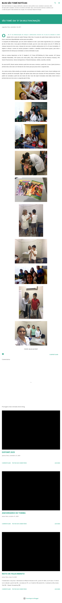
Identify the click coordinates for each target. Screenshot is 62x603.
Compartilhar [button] (53, 354)
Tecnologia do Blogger (31, 598)
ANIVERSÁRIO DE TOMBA (14, 513)
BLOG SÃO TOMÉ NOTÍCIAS (14, 3)
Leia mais (57, 463)
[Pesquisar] (55, 3)
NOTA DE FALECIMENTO (13, 573)
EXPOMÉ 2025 (8, 452)
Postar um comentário (19, 463)
